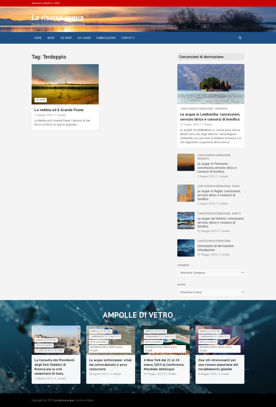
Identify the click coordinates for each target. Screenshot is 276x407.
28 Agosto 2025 (98, 374)
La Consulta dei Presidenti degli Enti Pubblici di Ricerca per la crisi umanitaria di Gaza (54, 367)
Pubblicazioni (106, 38)
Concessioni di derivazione (196, 108)
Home (38, 38)
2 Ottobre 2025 (43, 378)
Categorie (183, 265)
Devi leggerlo (44, 345)
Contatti (128, 38)
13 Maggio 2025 (153, 374)
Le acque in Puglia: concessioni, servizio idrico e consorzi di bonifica (219, 195)
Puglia (236, 186)
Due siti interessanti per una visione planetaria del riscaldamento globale (218, 364)
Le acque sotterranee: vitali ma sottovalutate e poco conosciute (110, 364)
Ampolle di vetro (46, 340)
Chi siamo (84, 38)
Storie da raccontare (49, 350)
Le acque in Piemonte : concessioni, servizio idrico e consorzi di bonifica (217, 168)
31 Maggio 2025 (207, 231)
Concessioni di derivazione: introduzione (215, 248)
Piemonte (203, 158)
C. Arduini (60, 115)
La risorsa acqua (58, 17)
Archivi (181, 284)
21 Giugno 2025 (189, 124)
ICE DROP (66, 38)
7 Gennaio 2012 (43, 115)
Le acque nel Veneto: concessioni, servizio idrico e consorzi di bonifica (220, 222)
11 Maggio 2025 (207, 254)
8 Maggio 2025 (207, 374)
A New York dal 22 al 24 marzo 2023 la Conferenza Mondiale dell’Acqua (164, 364)
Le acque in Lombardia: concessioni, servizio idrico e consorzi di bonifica (210, 117)
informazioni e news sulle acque (106, 348)
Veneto (236, 213)
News (51, 38)
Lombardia (221, 108)
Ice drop (41, 100)
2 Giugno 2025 (206, 176)
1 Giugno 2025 (206, 203)
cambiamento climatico (105, 336)
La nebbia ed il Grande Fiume (59, 109)
